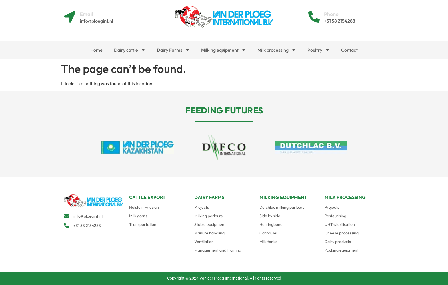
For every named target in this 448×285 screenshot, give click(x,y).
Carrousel (268, 233)
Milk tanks (268, 241)
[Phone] (314, 17)
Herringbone (271, 224)
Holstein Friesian (144, 207)
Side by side (269, 215)
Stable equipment (210, 224)
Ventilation (204, 241)
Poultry (318, 50)
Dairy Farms (173, 50)
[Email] (69, 17)
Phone (331, 14)
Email (86, 14)
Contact (349, 50)
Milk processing (276, 50)
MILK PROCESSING (345, 197)
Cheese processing (342, 233)
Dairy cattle (129, 50)
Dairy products (338, 241)
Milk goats (138, 215)
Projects (201, 207)
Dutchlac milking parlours (281, 207)
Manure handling (209, 233)
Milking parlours (208, 215)
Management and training (217, 250)
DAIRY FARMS (209, 197)
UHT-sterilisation (340, 224)
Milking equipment (223, 50)
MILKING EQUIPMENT (283, 197)
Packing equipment (342, 250)
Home (96, 50)
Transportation (142, 224)
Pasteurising (335, 215)
